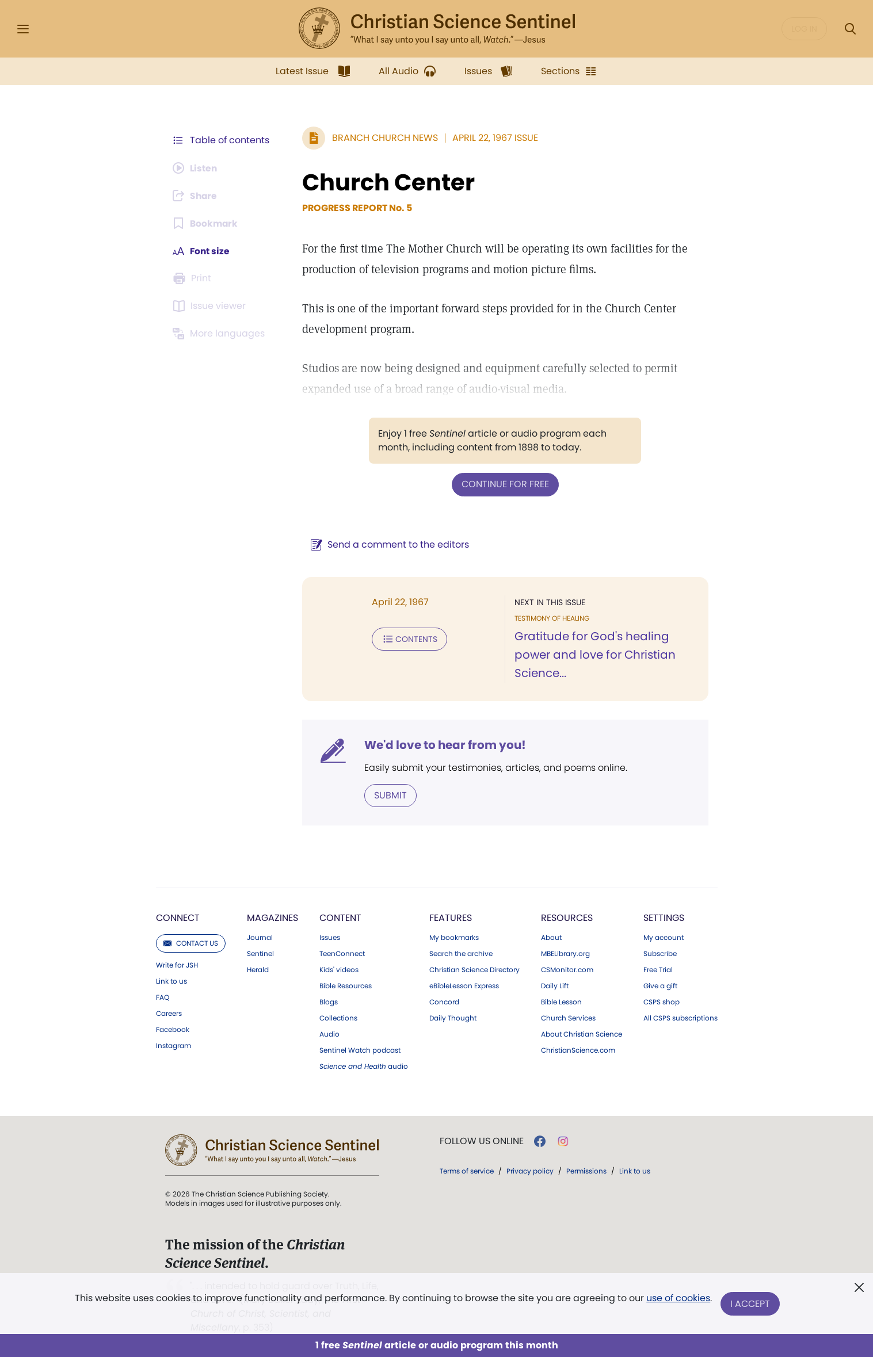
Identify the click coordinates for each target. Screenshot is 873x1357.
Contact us (190, 942)
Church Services (568, 1017)
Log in (804, 29)
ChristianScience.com (578, 1049)
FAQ (162, 996)
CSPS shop (661, 1001)
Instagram (173, 1045)
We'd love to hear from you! (443, 744)
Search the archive (461, 953)
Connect (178, 917)
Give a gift (660, 985)
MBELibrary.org (565, 953)
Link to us (171, 980)
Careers (169, 1013)
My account (663, 937)
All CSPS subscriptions (680, 1017)
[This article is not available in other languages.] (221, 333)
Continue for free (504, 484)
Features (450, 917)
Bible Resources (345, 985)
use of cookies (678, 1299)
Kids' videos (339, 969)
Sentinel (260, 953)
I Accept (751, 1303)
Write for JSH (177, 964)
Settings (663, 917)
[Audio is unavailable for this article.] (196, 168)
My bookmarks (454, 937)
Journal (260, 937)
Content (340, 917)
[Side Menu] (23, 29)
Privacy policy (530, 1170)
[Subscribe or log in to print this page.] (194, 278)
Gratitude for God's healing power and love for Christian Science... (593, 654)
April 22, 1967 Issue (493, 137)
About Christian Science (581, 1033)
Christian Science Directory (474, 969)
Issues (329, 937)
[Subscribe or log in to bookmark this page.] (206, 223)
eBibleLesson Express (464, 985)
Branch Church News (383, 137)
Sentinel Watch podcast (360, 1049)
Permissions (586, 1170)
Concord (444, 1001)
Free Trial (658, 969)
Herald (258, 969)
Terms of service (467, 1170)
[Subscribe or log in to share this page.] (196, 195)
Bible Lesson (561, 1001)
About (551, 937)
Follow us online (482, 1140)
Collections (338, 1017)
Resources (567, 917)
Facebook (172, 1029)
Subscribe (660, 953)
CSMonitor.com (567, 969)
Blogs (328, 1001)
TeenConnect (342, 953)
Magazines (272, 917)
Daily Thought (452, 1017)
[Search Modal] (850, 29)
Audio (329, 1033)
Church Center (386, 182)
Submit (388, 794)
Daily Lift (555, 985)
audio (363, 1065)
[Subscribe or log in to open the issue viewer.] (211, 306)
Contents (407, 638)
